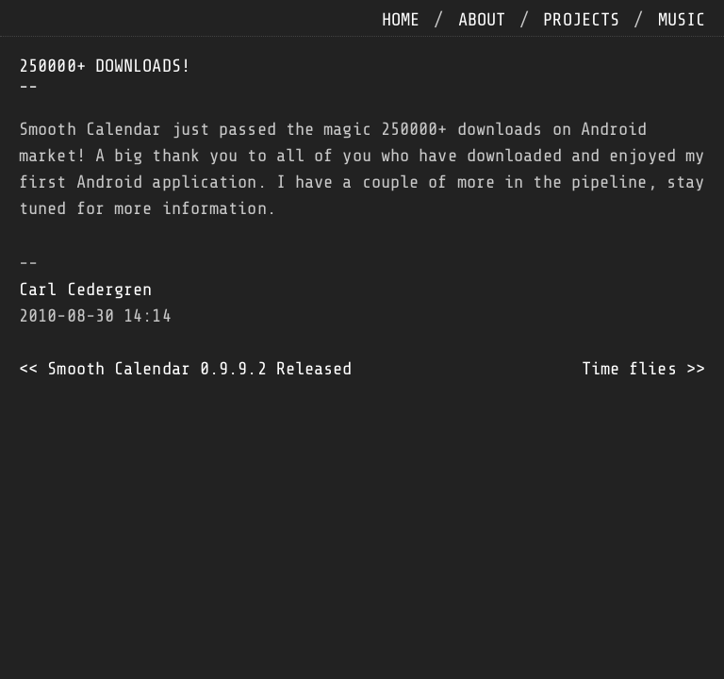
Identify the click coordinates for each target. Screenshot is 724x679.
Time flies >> (643, 368)
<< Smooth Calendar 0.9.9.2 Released (186, 368)
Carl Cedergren (85, 289)
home (401, 19)
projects (581, 19)
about (482, 19)
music (682, 19)
